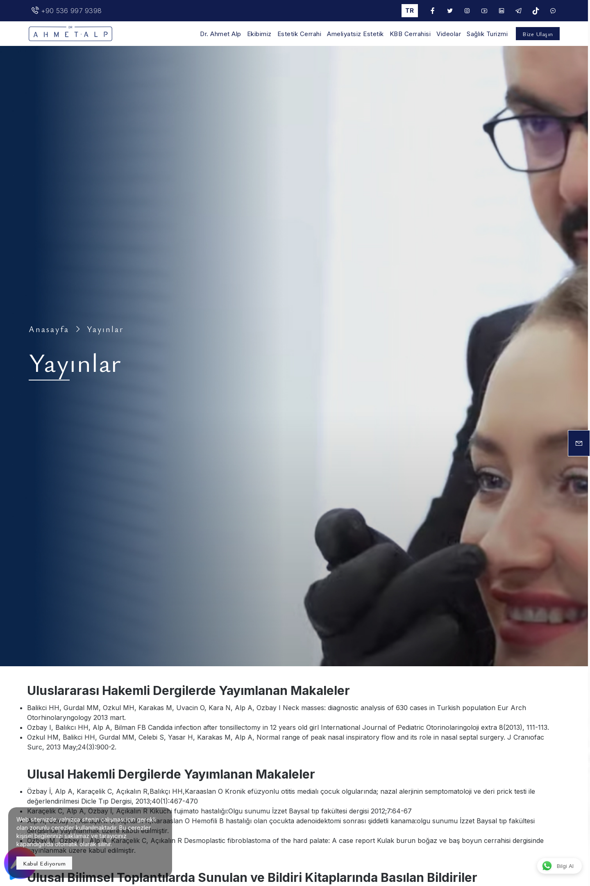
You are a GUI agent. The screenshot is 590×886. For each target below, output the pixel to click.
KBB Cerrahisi (410, 34)
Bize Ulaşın (537, 34)
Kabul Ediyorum (44, 863)
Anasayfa (49, 329)
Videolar (448, 34)
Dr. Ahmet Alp (220, 34)
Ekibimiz (259, 34)
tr (409, 10)
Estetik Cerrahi (299, 34)
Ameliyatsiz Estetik (355, 34)
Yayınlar (105, 329)
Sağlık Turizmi (487, 34)
